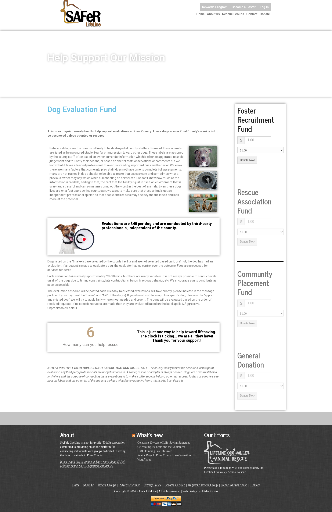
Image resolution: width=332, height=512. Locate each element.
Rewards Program (214, 7)
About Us (88, 485)
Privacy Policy (152, 485)
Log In (264, 7)
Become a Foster (244, 7)
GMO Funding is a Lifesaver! (155, 451)
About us (213, 14)
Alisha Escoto (209, 491)
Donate (265, 14)
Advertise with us (129, 485)
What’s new (149, 435)
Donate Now (247, 160)
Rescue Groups (233, 14)
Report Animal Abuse (234, 485)
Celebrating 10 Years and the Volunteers (161, 446)
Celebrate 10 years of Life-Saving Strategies (163, 442)
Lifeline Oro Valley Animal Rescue (225, 472)
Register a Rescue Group (203, 485)
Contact (251, 14)
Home (200, 14)
